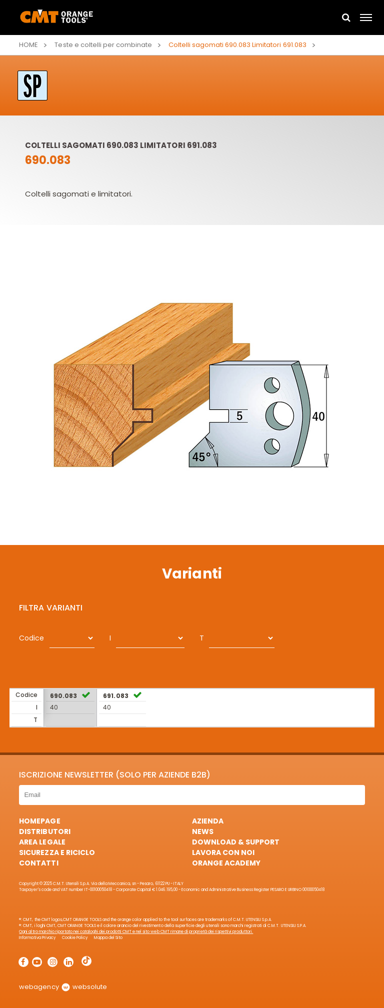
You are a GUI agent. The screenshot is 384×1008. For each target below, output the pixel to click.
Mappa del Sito (108, 937)
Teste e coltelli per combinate (103, 45)
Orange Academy (226, 863)
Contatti (38, 863)
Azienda (208, 821)
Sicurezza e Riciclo (56, 853)
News (203, 831)
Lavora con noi (223, 853)
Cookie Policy (75, 937)
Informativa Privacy (37, 937)
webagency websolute (62, 987)
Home (28, 45)
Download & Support (236, 842)
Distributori (44, 831)
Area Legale (42, 842)
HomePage (39, 821)
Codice (31, 638)
